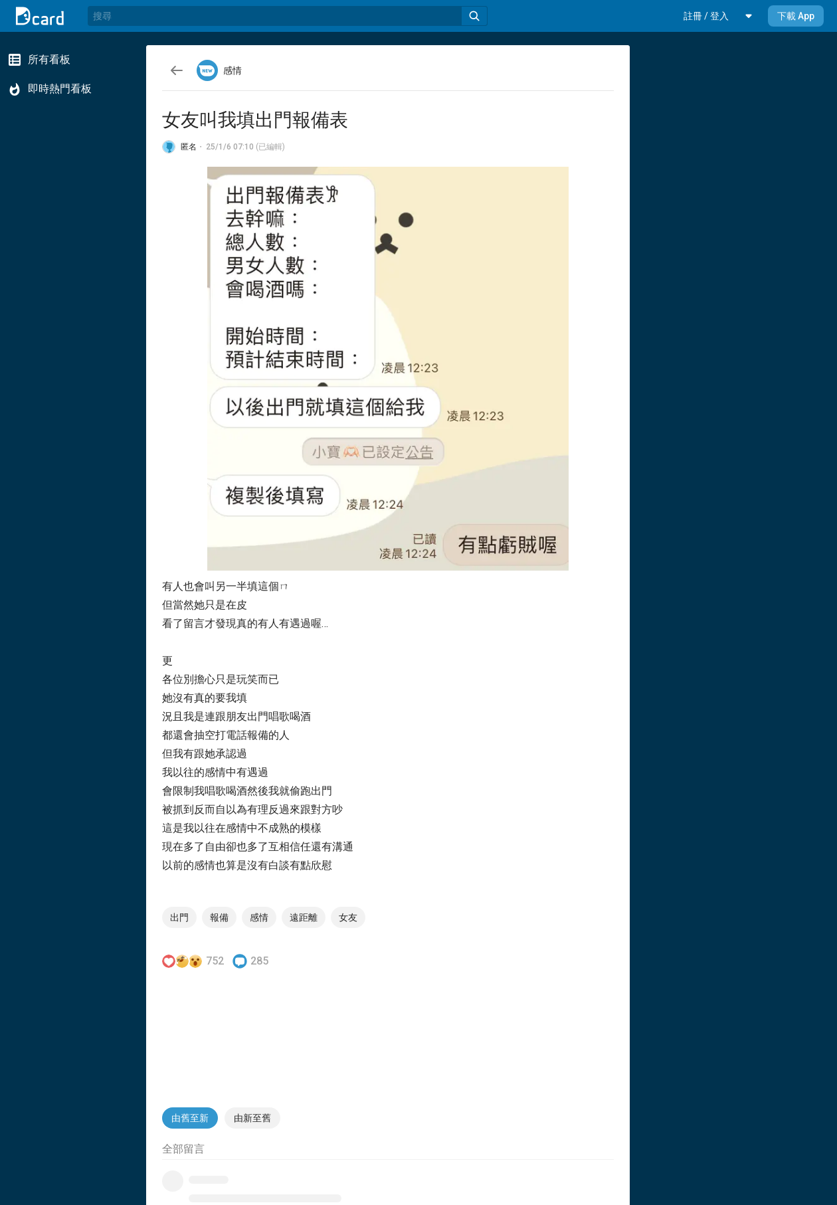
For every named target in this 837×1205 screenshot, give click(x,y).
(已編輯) (270, 147)
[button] (706, 16)
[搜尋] (274, 16)
